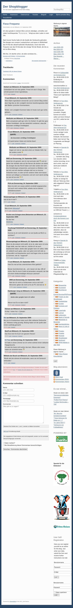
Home (5, 14)
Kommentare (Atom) (62, 381)
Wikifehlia (9, 222)
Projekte (61, 333)
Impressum (14, 14)
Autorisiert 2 (9, 60)
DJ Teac (7, 340)
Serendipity (13, 601)
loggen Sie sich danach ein (25, 369)
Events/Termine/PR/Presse (63, 294)
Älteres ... (57, 58)
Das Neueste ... (59, 56)
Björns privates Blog (63, 14)
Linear (19, 83)
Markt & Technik (64, 317)
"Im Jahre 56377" (59, 422)
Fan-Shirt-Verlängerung (61, 88)
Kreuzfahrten (7, 17)
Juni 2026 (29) (58, 47)
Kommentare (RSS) (62, 379)
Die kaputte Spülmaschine (39, 60)
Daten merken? (10, 443)
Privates (61, 331)
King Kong (17, 58)
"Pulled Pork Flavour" (61, 400)
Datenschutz (25, 14)
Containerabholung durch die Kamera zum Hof (61, 218)
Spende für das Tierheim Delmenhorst (61, 150)
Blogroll (43, 14)
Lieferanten (62, 315)
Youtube (35, 14)
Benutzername (59, 562)
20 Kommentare (20, 56)
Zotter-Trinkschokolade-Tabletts (60, 263)
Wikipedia (16, 208)
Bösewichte (62, 285)
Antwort (13, 94)
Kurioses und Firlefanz (9, 56)
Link (9, 94)
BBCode (6, 431)
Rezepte (61, 336)
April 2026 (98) (58, 52)
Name (5, 387)
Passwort (57, 567)
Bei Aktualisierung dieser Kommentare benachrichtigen (23, 445)
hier (14, 369)
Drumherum (63, 290)
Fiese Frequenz (11, 24)
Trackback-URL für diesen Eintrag (12, 71)
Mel (5, 317)
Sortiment (62, 340)
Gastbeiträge (63, 301)
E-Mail (5, 393)
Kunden (61, 303)
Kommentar (7, 404)
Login (51, 14)
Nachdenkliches (64, 324)
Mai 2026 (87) (58, 49)
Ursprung (14, 114)
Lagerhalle (62, 310)
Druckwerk (62, 287)
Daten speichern (61, 592)
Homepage (6, 398)
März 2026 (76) (59, 54)
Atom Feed (59, 377)
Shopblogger (63, 338)
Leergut (61, 313)
